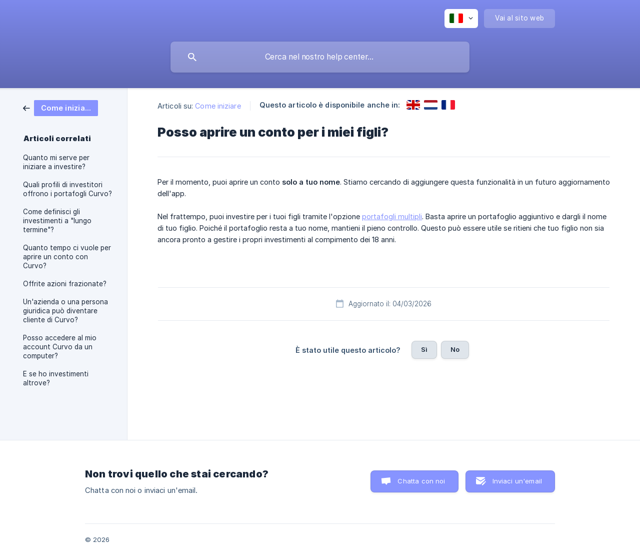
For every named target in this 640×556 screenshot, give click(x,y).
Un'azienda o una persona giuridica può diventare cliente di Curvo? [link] (65, 311)
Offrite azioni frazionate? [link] (64, 284)
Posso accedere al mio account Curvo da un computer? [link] (59, 347)
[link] (60, 107)
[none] (461, 18)
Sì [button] (424, 349)
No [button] (455, 349)
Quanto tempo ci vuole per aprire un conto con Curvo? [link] (67, 257)
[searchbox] (320, 57)
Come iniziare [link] (217, 106)
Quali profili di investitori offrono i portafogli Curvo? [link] (67, 189)
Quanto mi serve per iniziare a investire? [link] (56, 162)
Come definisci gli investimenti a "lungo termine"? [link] (57, 221)
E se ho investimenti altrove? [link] (55, 378)
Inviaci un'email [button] (517, 481)
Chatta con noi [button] (421, 481)
